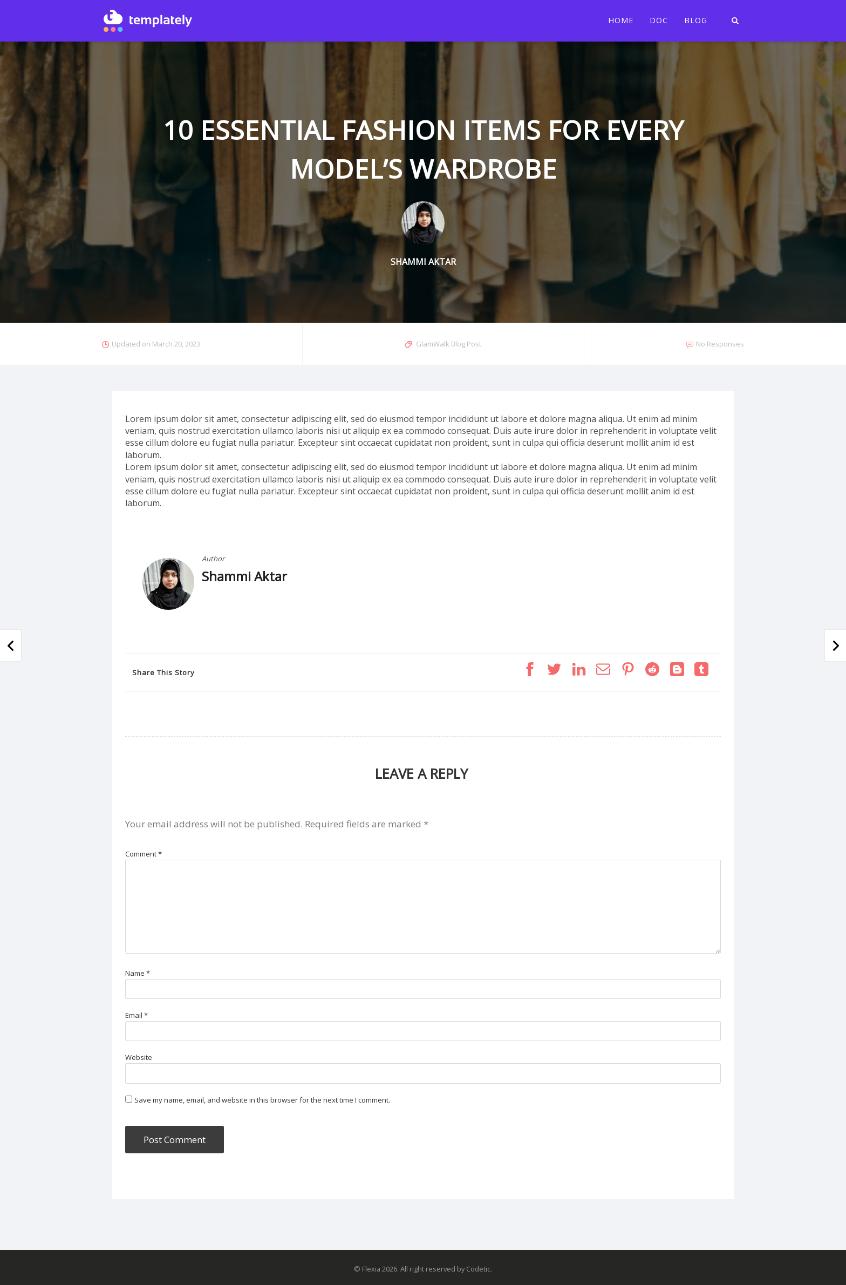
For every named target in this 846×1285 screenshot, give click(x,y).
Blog (695, 20)
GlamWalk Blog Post (448, 344)
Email (136, 1015)
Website (138, 1057)
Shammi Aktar (244, 576)
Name (137, 973)
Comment (143, 854)
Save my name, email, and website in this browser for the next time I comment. (262, 1100)
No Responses (720, 344)
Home (620, 20)
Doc (659, 20)
